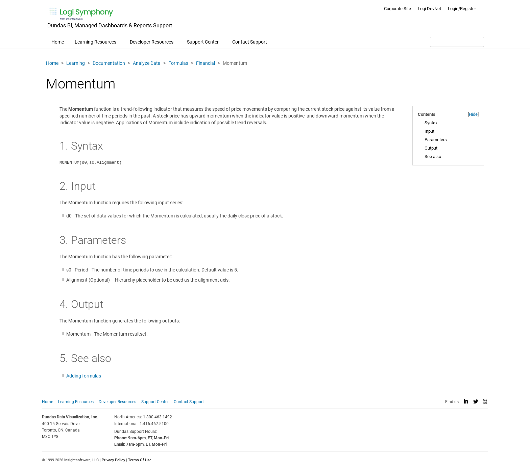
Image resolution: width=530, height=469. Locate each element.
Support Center (203, 42)
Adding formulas (83, 376)
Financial (205, 63)
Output (431, 148)
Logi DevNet (429, 8)
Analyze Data (147, 63)
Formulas (178, 63)
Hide (473, 114)
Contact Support (249, 42)
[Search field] (457, 42)
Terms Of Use (139, 460)
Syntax (431, 122)
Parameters (436, 139)
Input (429, 131)
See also (433, 156)
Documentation (109, 63)
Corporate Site (397, 8)
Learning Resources (95, 42)
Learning (75, 63)
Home (57, 42)
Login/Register (462, 8)
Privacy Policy (113, 460)
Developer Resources (151, 42)
